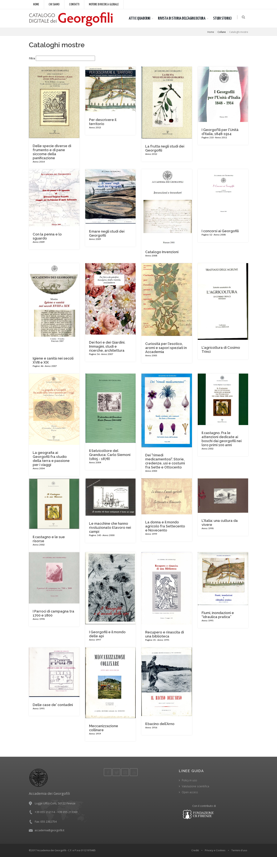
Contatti (74, 4)
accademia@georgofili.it (49, 830)
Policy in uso (189, 780)
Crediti (195, 850)
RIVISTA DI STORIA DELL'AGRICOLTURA (182, 18)
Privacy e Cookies (215, 850)
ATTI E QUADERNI (140, 18)
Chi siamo (54, 4)
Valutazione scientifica (195, 786)
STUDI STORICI (223, 18)
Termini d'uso (239, 850)
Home (36, 4)
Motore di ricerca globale (104, 4)
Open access (190, 792)
